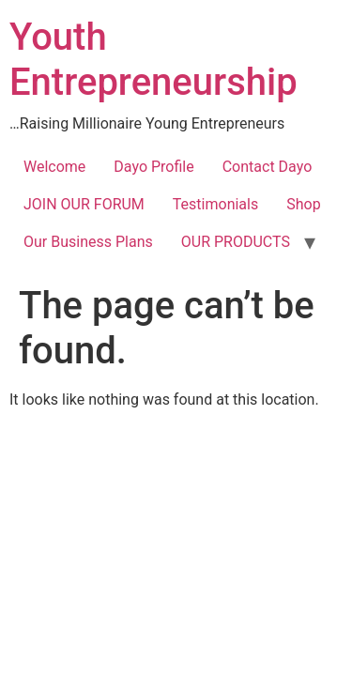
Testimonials (215, 204)
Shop (303, 204)
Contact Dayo (267, 167)
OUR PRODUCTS (235, 242)
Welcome (54, 167)
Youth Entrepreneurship (153, 59)
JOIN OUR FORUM (84, 204)
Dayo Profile (153, 167)
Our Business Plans (88, 242)
